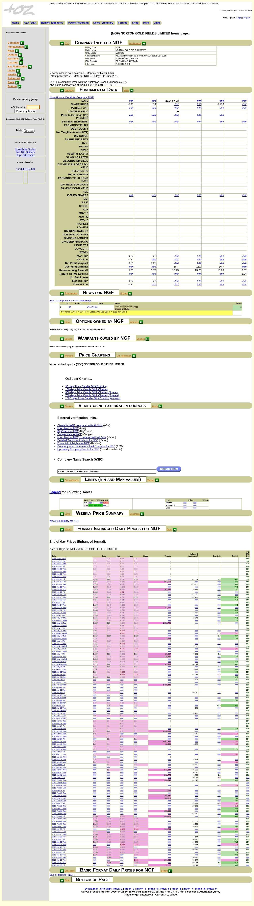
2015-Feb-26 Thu (59, 780)
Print (146, 22)
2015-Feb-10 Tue (59, 811)
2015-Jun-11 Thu (58, 595)
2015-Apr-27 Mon (59, 677)
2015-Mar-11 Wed (59, 757)
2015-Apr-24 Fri (58, 680)
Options (12, 54)
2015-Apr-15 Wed (59, 698)
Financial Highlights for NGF (73, 443)
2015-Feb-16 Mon (59, 801)
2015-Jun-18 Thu (58, 582)
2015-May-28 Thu (59, 618)
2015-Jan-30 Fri (58, 829)
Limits (11, 70)
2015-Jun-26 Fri (58, 566)
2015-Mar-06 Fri (58, 765)
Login (239, 18)
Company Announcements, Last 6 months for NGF (86, 446)
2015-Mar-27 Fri (58, 726)
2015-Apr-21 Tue (58, 687)
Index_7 (188, 888)
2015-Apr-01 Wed (59, 718)
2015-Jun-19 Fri (58, 579)
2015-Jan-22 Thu (58, 842)
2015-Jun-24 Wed (59, 571)
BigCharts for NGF (68, 431)
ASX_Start (30, 22)
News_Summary (103, 22)
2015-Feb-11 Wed (59, 808)
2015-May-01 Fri (58, 667)
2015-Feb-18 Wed (59, 796)
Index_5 (164, 888)
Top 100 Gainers (25, 152)
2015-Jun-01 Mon (59, 613)
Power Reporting (78, 22)
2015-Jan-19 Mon (59, 850)
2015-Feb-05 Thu (59, 819)
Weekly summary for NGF (64, 520)
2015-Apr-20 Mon (59, 690)
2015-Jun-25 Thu (58, 569)
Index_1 (117, 888)
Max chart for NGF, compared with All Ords (81, 437)
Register (246, 18)
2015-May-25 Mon (59, 626)
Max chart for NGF (68, 428)
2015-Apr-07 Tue (58, 713)
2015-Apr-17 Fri (58, 693)
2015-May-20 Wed (59, 633)
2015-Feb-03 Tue (59, 824)
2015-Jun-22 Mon (59, 577)
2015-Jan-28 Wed (59, 834)
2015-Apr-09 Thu (58, 708)
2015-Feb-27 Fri (58, 778)
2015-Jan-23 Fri (58, 839)
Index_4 (153, 888)
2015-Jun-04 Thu (58, 605)
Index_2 (129, 888)
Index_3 (141, 888)
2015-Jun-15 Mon (59, 590)
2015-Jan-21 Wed (59, 845)
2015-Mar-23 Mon (59, 736)
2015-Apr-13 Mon (59, 703)
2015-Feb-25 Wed (59, 783)
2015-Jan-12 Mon (59, 863)
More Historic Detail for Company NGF (71, 97)
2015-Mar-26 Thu (59, 729)
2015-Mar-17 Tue (59, 747)
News (11, 50)
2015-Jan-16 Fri (58, 852)
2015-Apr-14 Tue (58, 700)
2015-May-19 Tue (59, 636)
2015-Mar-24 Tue (59, 734)
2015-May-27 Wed (59, 620)
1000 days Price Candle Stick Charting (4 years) (92, 398)
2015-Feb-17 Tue (59, 798)
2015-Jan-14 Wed (59, 857)
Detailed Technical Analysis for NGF (77, 440)
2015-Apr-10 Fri (58, 705)
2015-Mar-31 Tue (59, 721)
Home (15, 22)
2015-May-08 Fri (58, 654)
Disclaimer (91, 888)
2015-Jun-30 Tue (58, 561)
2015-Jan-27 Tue (58, 837)
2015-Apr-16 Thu (58, 695)
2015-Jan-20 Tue (58, 847)
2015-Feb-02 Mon (59, 827)
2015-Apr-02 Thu (58, 716)
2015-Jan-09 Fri (58, 865)
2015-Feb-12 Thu (59, 806)
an (70, 307)
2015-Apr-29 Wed (59, 672)
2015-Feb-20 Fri (58, 790)
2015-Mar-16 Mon (59, 749)
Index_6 (176, 888)
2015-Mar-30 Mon (59, 723)
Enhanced (14, 78)
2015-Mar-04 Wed (59, 770)
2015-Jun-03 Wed (59, 608)
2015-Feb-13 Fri (58, 803)
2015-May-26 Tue (59, 623)
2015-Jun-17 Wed (59, 584)
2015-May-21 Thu (59, 631)
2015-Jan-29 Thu (58, 832)
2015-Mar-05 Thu (59, 767)
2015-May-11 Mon (59, 651)
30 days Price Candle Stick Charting (86, 386)
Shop (135, 22)
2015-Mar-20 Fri (58, 739)
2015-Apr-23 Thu (58, 682)
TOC (67, 43)
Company (13, 42)
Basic (11, 82)
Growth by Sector (25, 149)
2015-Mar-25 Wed (59, 731)
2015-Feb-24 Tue (59, 785)
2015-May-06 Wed (59, 659)
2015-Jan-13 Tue (58, 860)
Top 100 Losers (25, 155)
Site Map (105, 888)
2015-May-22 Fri (58, 628)
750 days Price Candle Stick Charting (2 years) (92, 395)
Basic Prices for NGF (61, 874)
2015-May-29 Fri (58, 615)
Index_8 (200, 888)
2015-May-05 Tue (59, 662)
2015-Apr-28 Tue (58, 675)
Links (157, 22)
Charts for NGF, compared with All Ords (80, 425)
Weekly (12, 74)
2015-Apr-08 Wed (59, 711)
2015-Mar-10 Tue (59, 760)
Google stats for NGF (69, 434)
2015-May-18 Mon (59, 638)
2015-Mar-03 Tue (59, 772)
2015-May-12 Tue (59, 649)
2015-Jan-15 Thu (58, 855)
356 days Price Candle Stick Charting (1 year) (91, 392)
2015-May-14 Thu (59, 644)
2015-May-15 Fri (58, 641)
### (131, 100)
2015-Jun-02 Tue (58, 610)
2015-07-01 (92, 307)
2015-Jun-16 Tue (58, 587)
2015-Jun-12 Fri (58, 592)
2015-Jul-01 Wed (58, 559)
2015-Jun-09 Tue (58, 600)
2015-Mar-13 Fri (58, 752)
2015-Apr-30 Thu (58, 669)
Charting (13, 62)
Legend (55, 492)
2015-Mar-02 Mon (59, 775)
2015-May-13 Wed (59, 646)
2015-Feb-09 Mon (59, 814)
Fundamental (16, 46)
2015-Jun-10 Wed (59, 597)
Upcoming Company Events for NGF (78, 449)
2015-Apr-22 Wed (59, 685)
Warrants (13, 58)
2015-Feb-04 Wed (59, 821)
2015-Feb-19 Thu (59, 793)
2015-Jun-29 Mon (59, 564)
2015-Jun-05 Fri (58, 602)
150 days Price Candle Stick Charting (86, 389)
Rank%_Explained (52, 22)
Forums (122, 22)
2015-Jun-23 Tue (58, 574)
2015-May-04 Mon (59, 664)
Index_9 (211, 888)
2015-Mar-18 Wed (59, 744)
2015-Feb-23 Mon (59, 788)
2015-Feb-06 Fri (58, 816)
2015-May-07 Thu (59, 657)
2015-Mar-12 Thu (59, 754)
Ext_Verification (17, 66)
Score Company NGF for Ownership (70, 300)
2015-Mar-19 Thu (59, 742)
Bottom (12, 86)
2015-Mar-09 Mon (59, 762)
